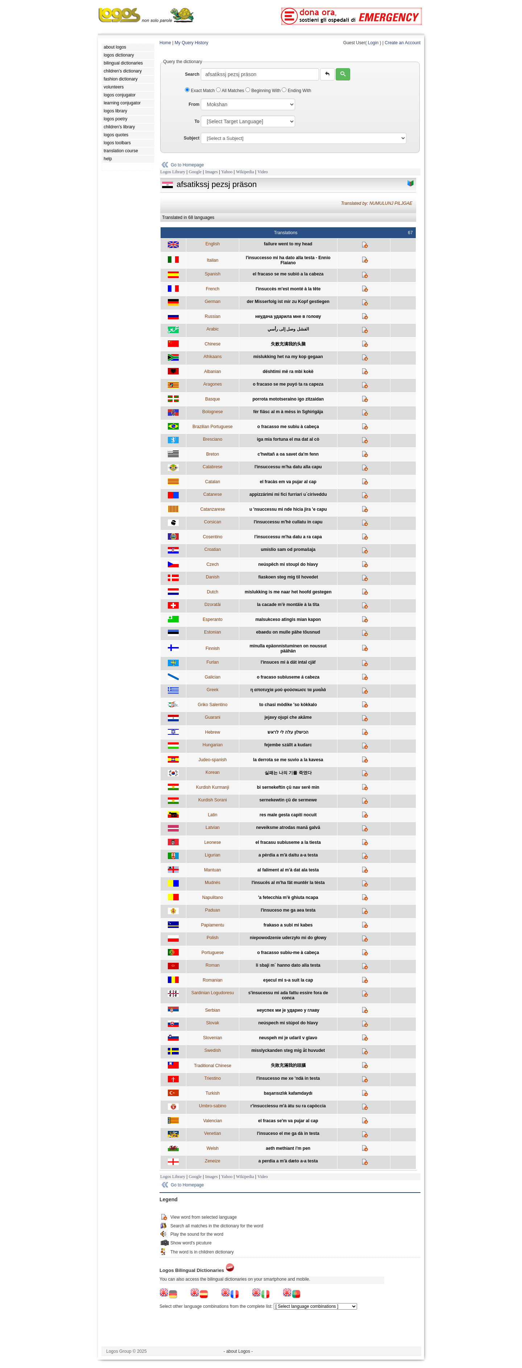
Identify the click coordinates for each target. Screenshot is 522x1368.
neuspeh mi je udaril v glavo (288, 1037)
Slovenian (212, 1037)
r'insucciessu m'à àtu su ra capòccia (288, 1105)
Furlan (212, 662)
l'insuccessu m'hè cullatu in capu (288, 522)
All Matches (230, 90)
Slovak (212, 1022)
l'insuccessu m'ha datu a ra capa (288, 536)
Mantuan (212, 869)
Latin (212, 814)
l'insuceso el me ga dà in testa (288, 1133)
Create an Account (402, 42)
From (193, 104)
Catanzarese (212, 509)
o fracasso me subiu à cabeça (288, 426)
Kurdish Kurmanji (212, 787)
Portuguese (213, 952)
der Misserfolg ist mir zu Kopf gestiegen (288, 301)
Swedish (212, 1050)
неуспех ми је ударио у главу (288, 1010)
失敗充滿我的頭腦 (288, 1065)
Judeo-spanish (212, 759)
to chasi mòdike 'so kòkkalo (288, 704)
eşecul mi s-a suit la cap (288, 980)
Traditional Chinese (212, 1065)
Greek (213, 689)
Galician (212, 677)
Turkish (213, 1093)
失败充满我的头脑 (288, 344)
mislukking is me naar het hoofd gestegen (288, 591)
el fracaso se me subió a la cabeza (288, 274)
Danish (212, 577)
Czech (212, 564)
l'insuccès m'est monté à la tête (288, 288)
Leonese (212, 842)
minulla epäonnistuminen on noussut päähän (288, 648)
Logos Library (172, 171)
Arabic (212, 329)
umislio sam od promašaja (288, 549)
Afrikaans (212, 356)
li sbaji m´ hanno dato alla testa (288, 965)
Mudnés (212, 882)
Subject (191, 138)
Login (373, 42)
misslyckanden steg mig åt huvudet (288, 1050)
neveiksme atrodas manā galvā (288, 827)
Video (262, 171)
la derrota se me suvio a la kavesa (288, 759)
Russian (212, 316)
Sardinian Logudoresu (212, 992)
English (213, 243)
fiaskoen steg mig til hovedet (288, 577)
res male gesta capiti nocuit (288, 814)
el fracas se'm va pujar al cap (288, 1120)
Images (211, 171)
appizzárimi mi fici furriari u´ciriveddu (288, 494)
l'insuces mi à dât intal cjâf (288, 662)
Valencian (212, 1120)
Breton (212, 454)
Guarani (212, 717)
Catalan (212, 481)
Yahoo (226, 171)
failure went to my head (288, 243)
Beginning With (263, 90)
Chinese (212, 344)
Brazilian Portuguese (212, 426)
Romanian (213, 980)
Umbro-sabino (212, 1105)
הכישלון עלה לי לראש (288, 732)
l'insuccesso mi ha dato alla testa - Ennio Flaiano (288, 260)
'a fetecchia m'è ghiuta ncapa (288, 897)
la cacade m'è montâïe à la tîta (288, 604)
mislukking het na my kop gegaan (288, 356)
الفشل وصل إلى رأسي (288, 329)
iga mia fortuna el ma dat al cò (288, 439)
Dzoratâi (212, 604)
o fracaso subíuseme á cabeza (288, 677)
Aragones (212, 384)
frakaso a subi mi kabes (288, 925)
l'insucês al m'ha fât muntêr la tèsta (288, 882)
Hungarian (213, 744)
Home (165, 42)
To (196, 121)
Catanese (212, 494)
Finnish (213, 648)
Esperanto (213, 619)
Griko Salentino (212, 704)
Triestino (212, 1078)
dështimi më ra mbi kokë (288, 371)
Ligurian (212, 855)
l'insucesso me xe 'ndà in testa (288, 1078)
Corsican (212, 522)
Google (195, 171)
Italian (212, 260)
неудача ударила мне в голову (288, 316)
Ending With (296, 90)
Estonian (212, 632)
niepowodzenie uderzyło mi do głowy (288, 937)
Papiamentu (212, 925)
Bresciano (212, 439)
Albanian (212, 371)
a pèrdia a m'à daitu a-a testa (288, 855)
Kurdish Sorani (212, 800)
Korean (213, 772)
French (212, 288)
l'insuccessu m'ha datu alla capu (288, 466)
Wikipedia (245, 171)
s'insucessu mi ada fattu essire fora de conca (288, 995)
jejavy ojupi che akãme (288, 717)
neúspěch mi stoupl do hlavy (288, 564)
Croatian (212, 549)
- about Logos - (238, 1351)
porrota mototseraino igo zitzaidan (288, 399)
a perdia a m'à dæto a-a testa (288, 1161)
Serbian (212, 1010)
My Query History (191, 42)
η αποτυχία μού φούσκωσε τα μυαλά (288, 689)
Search (192, 74)
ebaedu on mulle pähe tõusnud (288, 632)
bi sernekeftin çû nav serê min (288, 787)
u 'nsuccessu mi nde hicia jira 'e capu (288, 509)
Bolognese (212, 411)
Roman (213, 965)
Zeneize (212, 1161)
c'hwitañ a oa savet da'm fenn (288, 454)
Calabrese (213, 466)
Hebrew (212, 732)
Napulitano (212, 897)
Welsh (213, 1148)
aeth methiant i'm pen (288, 1148)
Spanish (212, 274)
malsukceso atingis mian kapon (288, 619)
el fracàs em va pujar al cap (288, 481)
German (212, 301)
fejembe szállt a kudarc (288, 744)
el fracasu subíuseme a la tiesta (288, 842)
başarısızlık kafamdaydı (288, 1093)
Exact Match (200, 90)
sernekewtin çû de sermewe (288, 800)
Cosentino (212, 536)
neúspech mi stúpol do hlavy (288, 1022)
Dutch (212, 591)
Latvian (213, 827)
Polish (213, 937)
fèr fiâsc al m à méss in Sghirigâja (288, 411)
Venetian (212, 1133)
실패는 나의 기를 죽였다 (288, 772)
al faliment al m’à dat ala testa (288, 869)
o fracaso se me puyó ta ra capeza (288, 384)
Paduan (212, 910)
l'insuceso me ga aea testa (288, 910)
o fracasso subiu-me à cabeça (288, 952)
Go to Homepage (187, 164)
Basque (212, 399)
